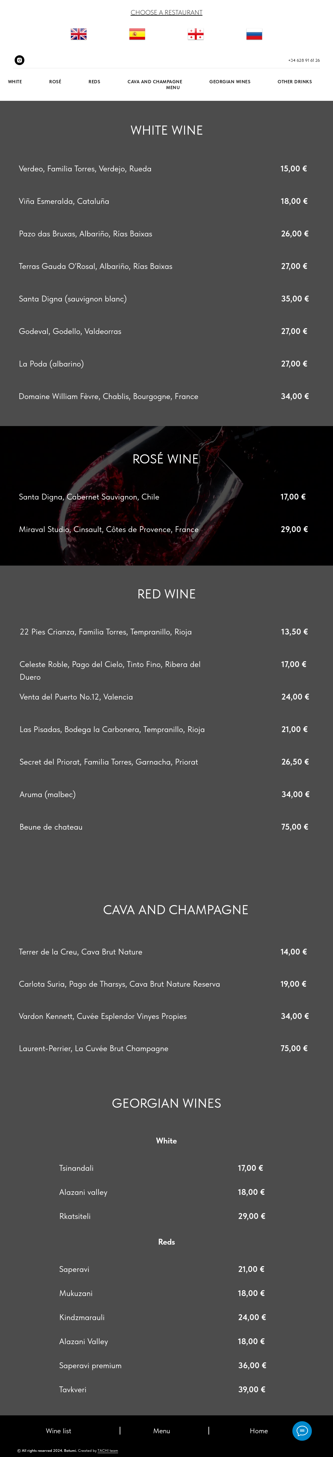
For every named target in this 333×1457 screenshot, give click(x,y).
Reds (94, 81)
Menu (173, 87)
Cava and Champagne (154, 81)
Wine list (58, 1430)
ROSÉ (55, 81)
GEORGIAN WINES (229, 81)
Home (259, 1430)
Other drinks (295, 81)
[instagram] (19, 60)
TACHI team (108, 1450)
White (15, 81)
